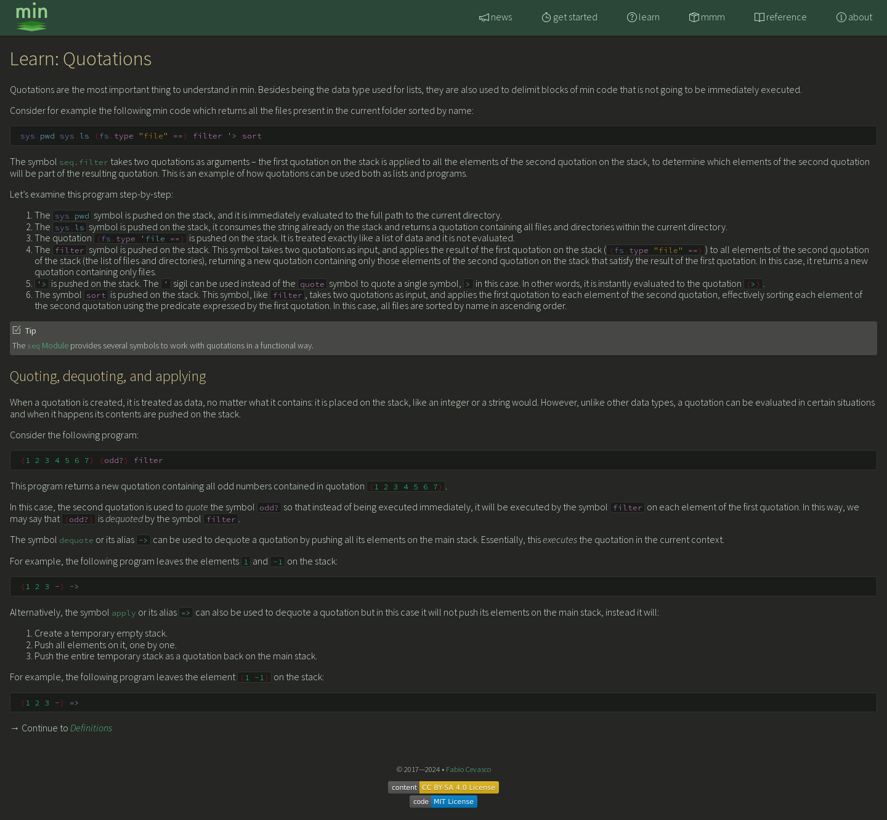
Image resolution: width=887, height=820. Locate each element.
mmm (707, 16)
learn (643, 16)
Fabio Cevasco (468, 769)
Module (47, 345)
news (495, 16)
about (854, 16)
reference (781, 16)
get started (569, 16)
